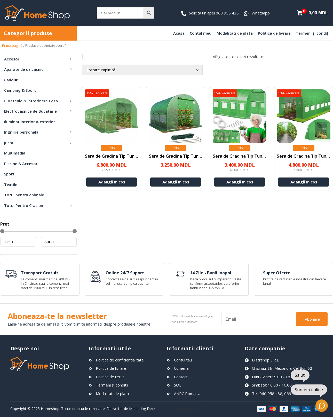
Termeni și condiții (313, 33)
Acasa (179, 33)
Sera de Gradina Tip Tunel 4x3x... (246, 156)
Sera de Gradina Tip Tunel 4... (179, 156)
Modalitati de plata (235, 33)
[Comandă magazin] (142, 70)
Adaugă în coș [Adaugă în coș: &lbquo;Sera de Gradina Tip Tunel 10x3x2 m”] (111, 181)
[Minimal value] (38, 231)
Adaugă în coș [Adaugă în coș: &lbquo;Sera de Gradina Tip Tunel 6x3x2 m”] (303, 181)
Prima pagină (12, 45)
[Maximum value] (58, 241)
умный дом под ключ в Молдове (219, 409)
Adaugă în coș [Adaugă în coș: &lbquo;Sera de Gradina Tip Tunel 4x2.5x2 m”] (175, 181)
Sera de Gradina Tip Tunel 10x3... (118, 156)
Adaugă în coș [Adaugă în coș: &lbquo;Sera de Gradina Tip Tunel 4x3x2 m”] (239, 181)
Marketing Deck (142, 408)
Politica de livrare (274, 33)
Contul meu (200, 33)
